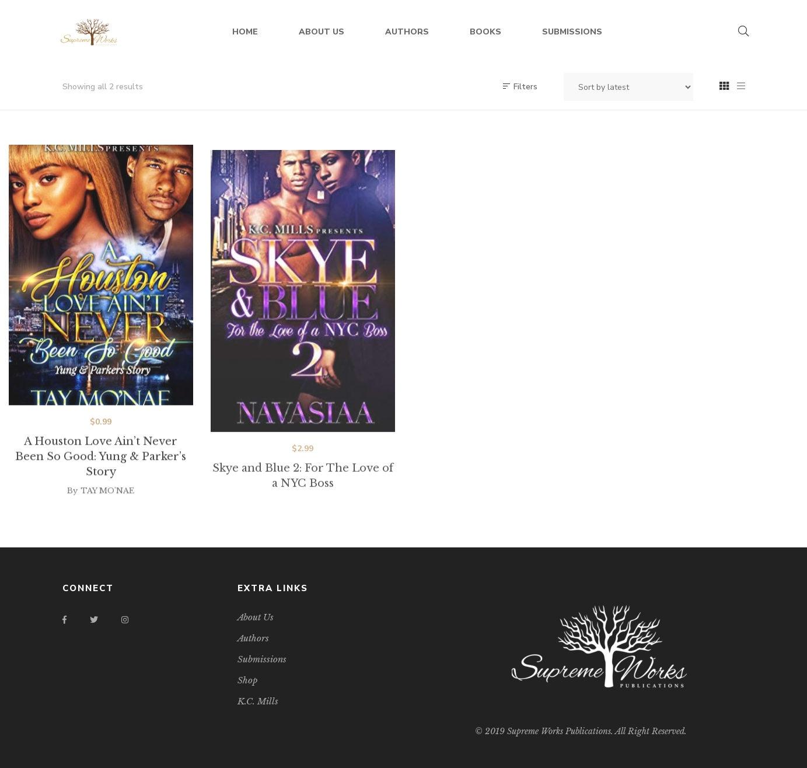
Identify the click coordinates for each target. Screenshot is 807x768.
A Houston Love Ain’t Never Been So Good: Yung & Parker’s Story (100, 466)
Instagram (124, 620)
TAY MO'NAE (107, 501)
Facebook (64, 620)
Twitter (94, 620)
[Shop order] (628, 87)
